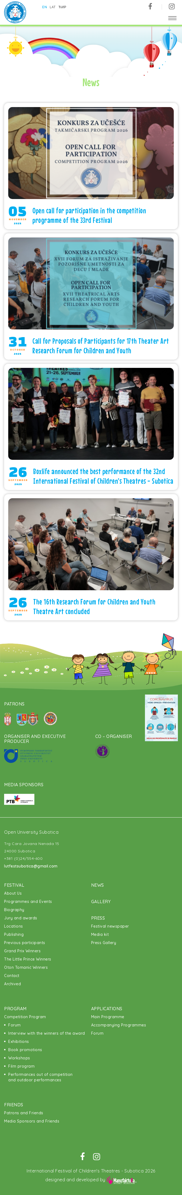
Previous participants (24, 942)
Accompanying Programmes (118, 1025)
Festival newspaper (110, 926)
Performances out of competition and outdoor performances (40, 1077)
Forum (14, 1025)
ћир (63, 7)
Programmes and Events (28, 901)
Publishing (14, 934)
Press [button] (98, 918)
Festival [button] (14, 885)
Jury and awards (20, 918)
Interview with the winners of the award (46, 1033)
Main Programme (107, 1016)
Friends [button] (13, 1104)
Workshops (19, 1058)
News (97, 885)
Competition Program (25, 1016)
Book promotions (25, 1049)
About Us (13, 893)
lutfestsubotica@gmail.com (31, 866)
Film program (21, 1066)
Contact (11, 975)
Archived (12, 983)
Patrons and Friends (23, 1112)
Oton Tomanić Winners (26, 967)
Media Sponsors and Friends (31, 1121)
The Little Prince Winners (27, 959)
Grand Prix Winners (22, 950)
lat (53, 7)
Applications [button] (106, 1008)
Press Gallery (103, 942)
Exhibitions (18, 1041)
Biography (14, 909)
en (45, 7)
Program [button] (15, 1008)
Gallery (101, 901)
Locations (13, 926)
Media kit (100, 934)
